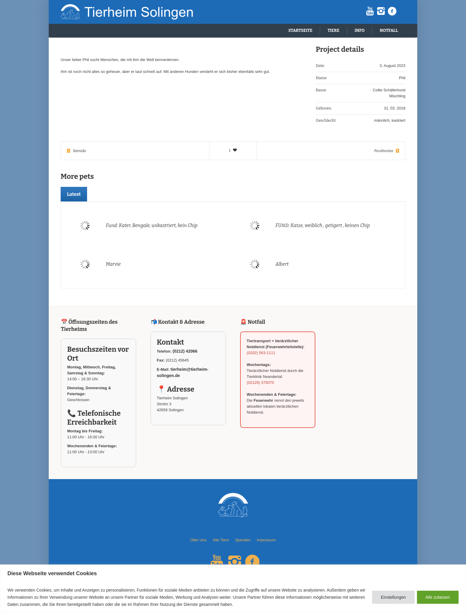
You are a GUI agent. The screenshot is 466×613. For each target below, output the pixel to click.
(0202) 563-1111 (261, 353)
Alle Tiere (221, 540)
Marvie (113, 264)
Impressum (266, 540)
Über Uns (198, 540)
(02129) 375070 (260, 382)
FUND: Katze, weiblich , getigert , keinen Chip (322, 225)
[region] (233, 588)
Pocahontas (383, 151)
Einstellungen (393, 597)
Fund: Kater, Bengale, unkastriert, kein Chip (152, 225)
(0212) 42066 (185, 351)
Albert (282, 264)
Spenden (243, 540)
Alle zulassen (438, 597)
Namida (79, 151)
